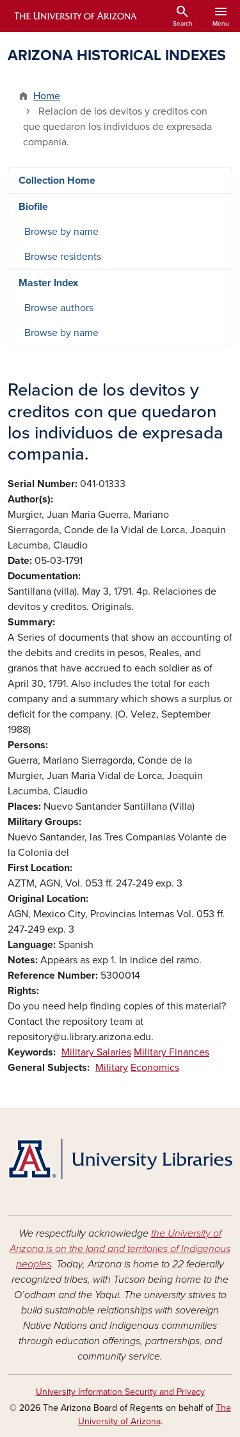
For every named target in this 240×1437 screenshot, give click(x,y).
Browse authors (58, 307)
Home (46, 96)
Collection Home (57, 180)
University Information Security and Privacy (120, 1391)
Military (111, 1067)
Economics (155, 1067)
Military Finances (171, 1052)
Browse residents (62, 256)
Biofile (33, 206)
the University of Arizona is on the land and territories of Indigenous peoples (120, 1249)
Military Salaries (96, 1052)
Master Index (48, 283)
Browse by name (61, 231)
